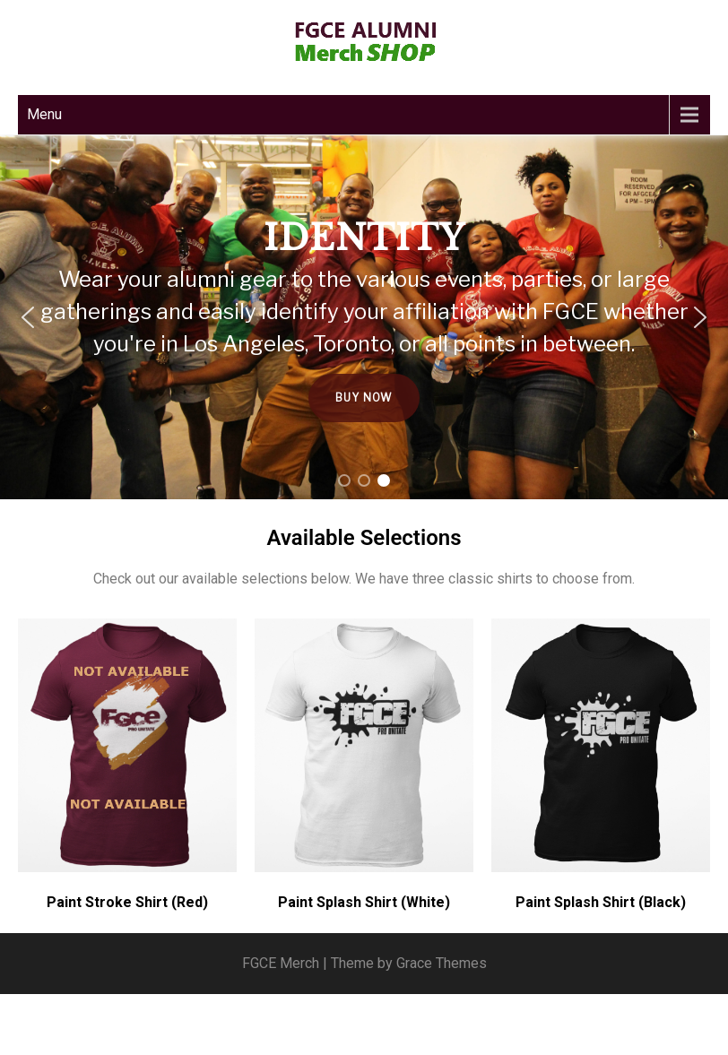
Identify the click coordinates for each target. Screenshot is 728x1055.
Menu (44, 114)
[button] (27, 317)
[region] (364, 317)
